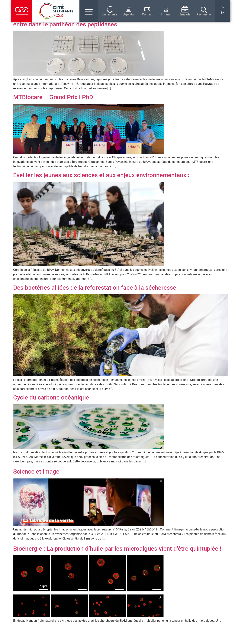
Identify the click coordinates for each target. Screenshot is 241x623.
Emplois (185, 14)
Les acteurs (109, 14)
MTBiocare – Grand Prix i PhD (53, 97)
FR (222, 7)
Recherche (204, 14)
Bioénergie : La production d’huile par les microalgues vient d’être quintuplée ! (117, 548)
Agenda (128, 14)
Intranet (166, 14)
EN (222, 13)
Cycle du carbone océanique (51, 397)
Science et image (36, 471)
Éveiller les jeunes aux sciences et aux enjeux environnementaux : (101, 175)
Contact (147, 14)
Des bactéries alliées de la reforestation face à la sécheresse (94, 287)
